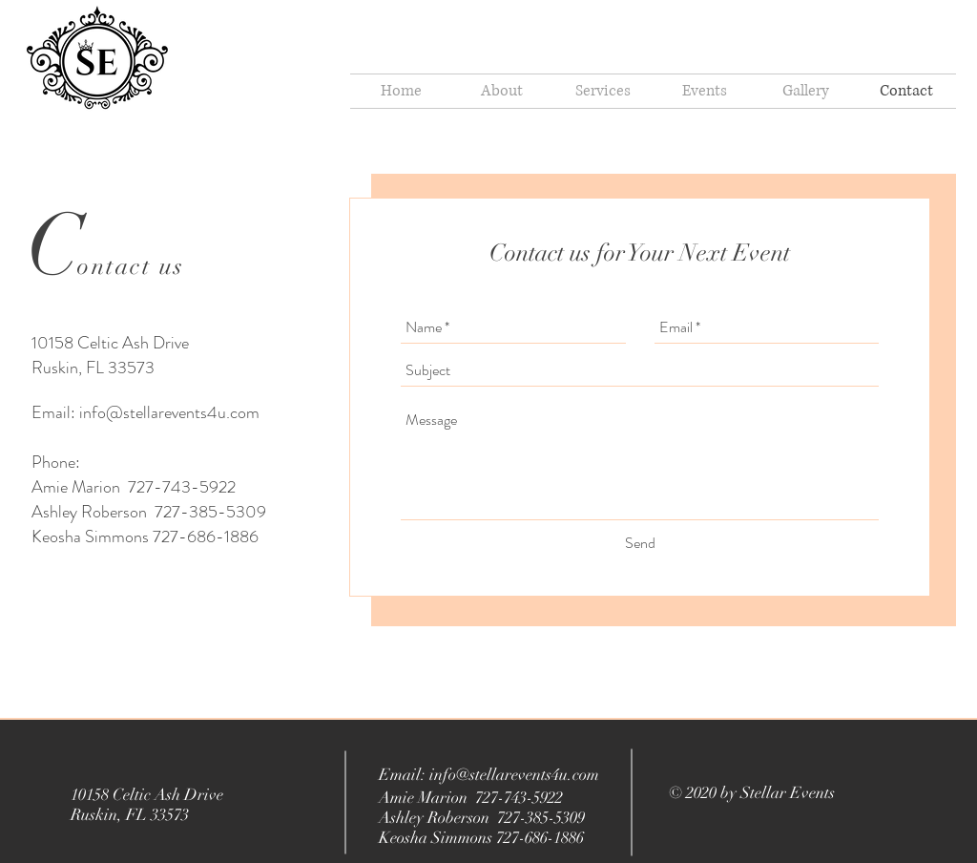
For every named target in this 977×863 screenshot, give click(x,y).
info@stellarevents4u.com (169, 412)
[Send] (640, 543)
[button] (704, 91)
